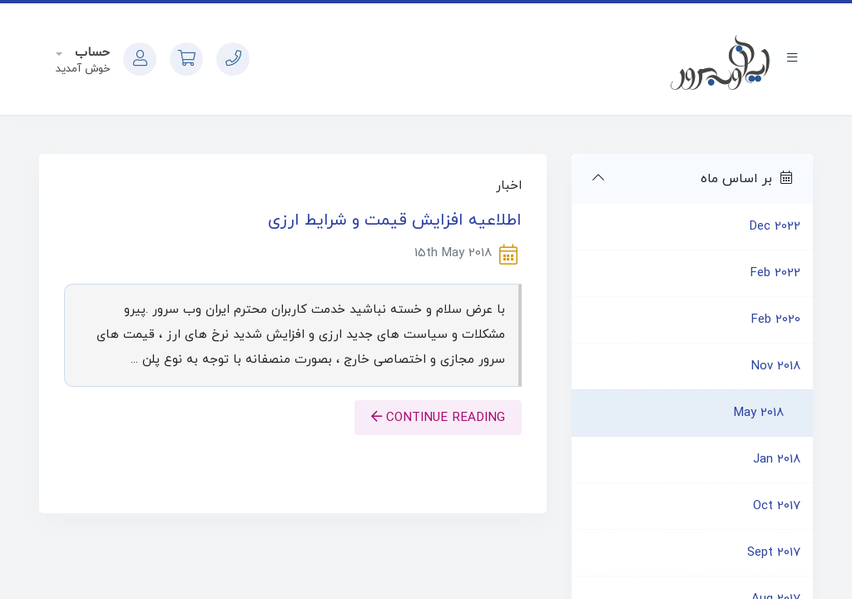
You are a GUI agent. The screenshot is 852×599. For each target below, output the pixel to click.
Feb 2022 (775, 273)
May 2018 (759, 413)
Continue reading (438, 417)
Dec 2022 (775, 226)
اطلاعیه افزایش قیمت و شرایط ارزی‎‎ (395, 220)
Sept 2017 (773, 553)
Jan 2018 (776, 459)
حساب (90, 53)
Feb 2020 (775, 320)
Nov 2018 (775, 366)
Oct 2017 (776, 506)
